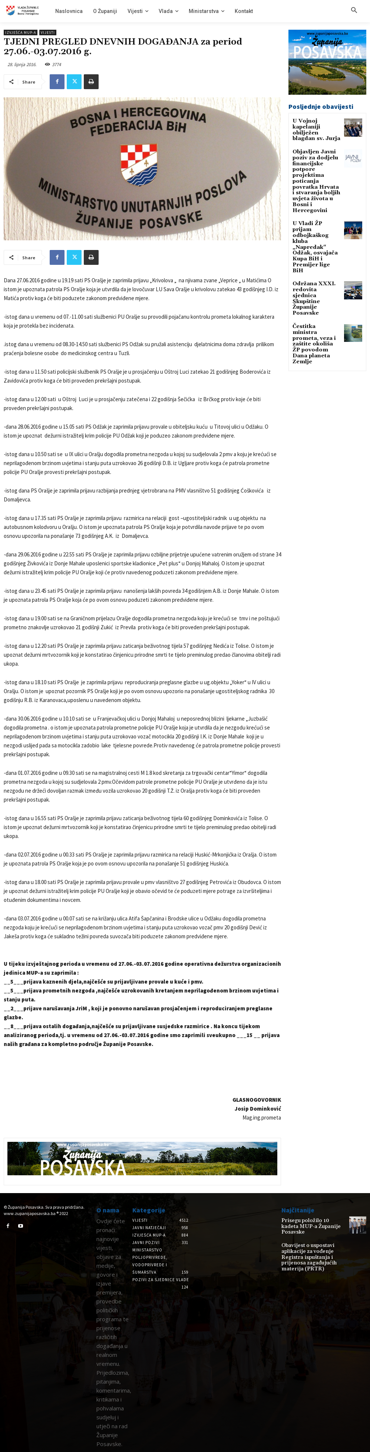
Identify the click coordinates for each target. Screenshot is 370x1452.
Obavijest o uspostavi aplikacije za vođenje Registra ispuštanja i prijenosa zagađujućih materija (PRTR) (313, 1249)
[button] (354, 11)
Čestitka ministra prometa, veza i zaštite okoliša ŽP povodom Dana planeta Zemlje (313, 266)
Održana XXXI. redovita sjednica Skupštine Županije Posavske (315, 237)
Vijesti (47, 32)
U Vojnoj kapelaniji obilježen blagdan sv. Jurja (315, 126)
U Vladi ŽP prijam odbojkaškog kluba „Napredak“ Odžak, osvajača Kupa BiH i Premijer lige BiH (315, 207)
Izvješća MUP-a (20, 32)
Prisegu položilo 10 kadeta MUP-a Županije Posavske (308, 1223)
